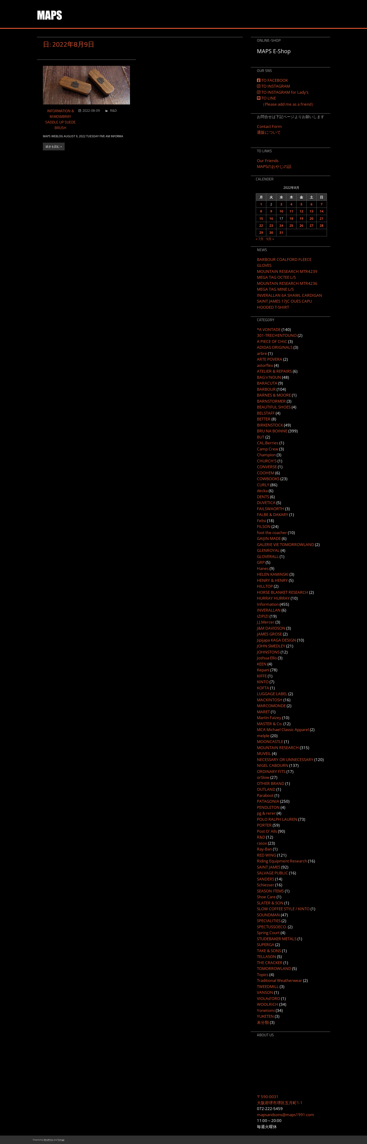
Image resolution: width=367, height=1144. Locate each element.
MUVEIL (264, 753)
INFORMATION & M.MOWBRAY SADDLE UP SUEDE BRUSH (60, 119)
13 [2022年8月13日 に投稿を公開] (311, 211)
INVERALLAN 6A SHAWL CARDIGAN (289, 295)
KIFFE (262, 676)
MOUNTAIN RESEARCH (278, 747)
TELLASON (266, 956)
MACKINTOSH (269, 699)
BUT (260, 437)
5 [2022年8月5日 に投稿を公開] (301, 204)
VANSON (265, 992)
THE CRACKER (269, 962)
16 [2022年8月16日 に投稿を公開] (271, 218)
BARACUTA (267, 383)
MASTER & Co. (269, 723)
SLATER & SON (270, 903)
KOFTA (263, 688)
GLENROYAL (268, 550)
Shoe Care (266, 896)
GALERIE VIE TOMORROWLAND (285, 544)
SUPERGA (265, 944)
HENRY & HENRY (272, 580)
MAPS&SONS (71, 11)
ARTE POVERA (269, 359)
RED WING (266, 855)
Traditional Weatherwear (279, 980)
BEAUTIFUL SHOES (274, 407)
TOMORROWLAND (274, 968)
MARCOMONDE (271, 705)
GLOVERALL (268, 556)
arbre (262, 353)
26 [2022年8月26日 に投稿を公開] (301, 225)
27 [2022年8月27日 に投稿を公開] (311, 225)
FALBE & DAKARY (272, 514)
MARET (263, 711)
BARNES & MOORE (274, 395)
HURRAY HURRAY (273, 598)
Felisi (261, 520)
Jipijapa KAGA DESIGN (276, 640)
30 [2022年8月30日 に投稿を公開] (271, 232)
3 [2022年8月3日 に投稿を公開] (281, 204)
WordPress (48, 1139)
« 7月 (259, 239)
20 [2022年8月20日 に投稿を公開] (311, 218)
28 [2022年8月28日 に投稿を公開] (321, 225)
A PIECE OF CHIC (272, 341)
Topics (262, 974)
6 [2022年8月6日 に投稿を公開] (311, 204)
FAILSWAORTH (270, 508)
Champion (266, 454)
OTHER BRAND (270, 783)
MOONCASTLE (270, 741)
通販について (269, 132)
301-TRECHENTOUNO (277, 335)
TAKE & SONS (269, 950)
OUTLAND (266, 789)
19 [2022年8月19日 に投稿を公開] (301, 218)
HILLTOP (265, 586)
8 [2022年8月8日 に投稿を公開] (261, 211)
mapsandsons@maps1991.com (285, 1114)
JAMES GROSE (269, 634)
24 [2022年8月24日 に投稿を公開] (281, 225)
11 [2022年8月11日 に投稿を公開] (291, 211)
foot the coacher (272, 532)
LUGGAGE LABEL (272, 693)
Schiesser (265, 885)
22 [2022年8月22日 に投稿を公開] (261, 225)
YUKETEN (265, 1016)
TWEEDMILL (268, 986)
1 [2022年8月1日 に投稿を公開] (261, 204)
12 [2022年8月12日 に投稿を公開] (301, 211)
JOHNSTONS (268, 652)
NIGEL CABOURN (272, 765)
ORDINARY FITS (271, 771)
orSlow (263, 777)
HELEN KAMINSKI (273, 574)
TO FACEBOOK (272, 80)
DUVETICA (266, 502)
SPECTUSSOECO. (272, 926)
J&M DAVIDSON (271, 628)
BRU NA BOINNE (272, 431)
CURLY (263, 484)
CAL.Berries (267, 443)
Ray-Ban (264, 849)
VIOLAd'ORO (268, 998)
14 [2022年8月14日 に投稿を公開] (321, 211)
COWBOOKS (268, 478)
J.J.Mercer (265, 622)
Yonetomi (266, 1010)
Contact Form (269, 126)
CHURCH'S (267, 461)
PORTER (264, 825)
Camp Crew (267, 449)
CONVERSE (267, 466)
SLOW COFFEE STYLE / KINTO (283, 908)
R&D (113, 110)
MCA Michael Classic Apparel (283, 729)
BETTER (264, 419)
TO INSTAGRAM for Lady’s (282, 92)
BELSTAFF (266, 413)
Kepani (263, 669)
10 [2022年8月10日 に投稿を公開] (281, 211)
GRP (261, 562)
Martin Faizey (269, 717)
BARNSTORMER (271, 401)
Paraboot (265, 795)
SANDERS (265, 879)
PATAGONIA (268, 801)
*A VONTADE (269, 329)
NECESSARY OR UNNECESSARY (285, 759)
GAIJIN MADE (269, 538)
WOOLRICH (267, 1004)
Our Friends (267, 160)
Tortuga (61, 1139)
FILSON (264, 526)
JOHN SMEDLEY (271, 646)
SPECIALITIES (269, 920)
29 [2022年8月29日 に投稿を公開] (261, 232)
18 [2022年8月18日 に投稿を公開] (291, 218)
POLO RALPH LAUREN (277, 819)
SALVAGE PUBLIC (272, 873)
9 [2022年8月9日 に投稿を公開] (271, 211)
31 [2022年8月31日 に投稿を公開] (281, 232)
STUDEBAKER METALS (277, 938)
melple (263, 735)
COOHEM (265, 472)
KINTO (263, 681)
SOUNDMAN (268, 914)
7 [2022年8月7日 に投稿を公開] (322, 204)
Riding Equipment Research (282, 861)
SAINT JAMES (268, 867)
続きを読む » (54, 147)
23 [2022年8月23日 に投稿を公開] (271, 225)
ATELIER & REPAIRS (274, 371)
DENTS (263, 496)
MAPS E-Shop (274, 51)
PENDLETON (268, 807)
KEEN (262, 664)
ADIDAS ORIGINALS (275, 347)
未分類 (263, 1022)
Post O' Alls (267, 831)
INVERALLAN (269, 610)
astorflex (265, 365)
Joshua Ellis (267, 658)
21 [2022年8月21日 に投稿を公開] (321, 218)
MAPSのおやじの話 (274, 166)
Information (268, 604)
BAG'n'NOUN (269, 377)
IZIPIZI (263, 616)
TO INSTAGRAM (273, 86)
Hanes (263, 568)
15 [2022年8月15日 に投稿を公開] (261, 218)
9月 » (270, 239)
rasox (262, 843)
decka (262, 490)
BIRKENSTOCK (270, 425)
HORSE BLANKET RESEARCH (282, 592)
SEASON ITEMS (270, 891)
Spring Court (268, 932)
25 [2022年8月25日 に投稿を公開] (291, 225)
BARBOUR (266, 389)
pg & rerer (266, 813)
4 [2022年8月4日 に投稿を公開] (291, 204)
